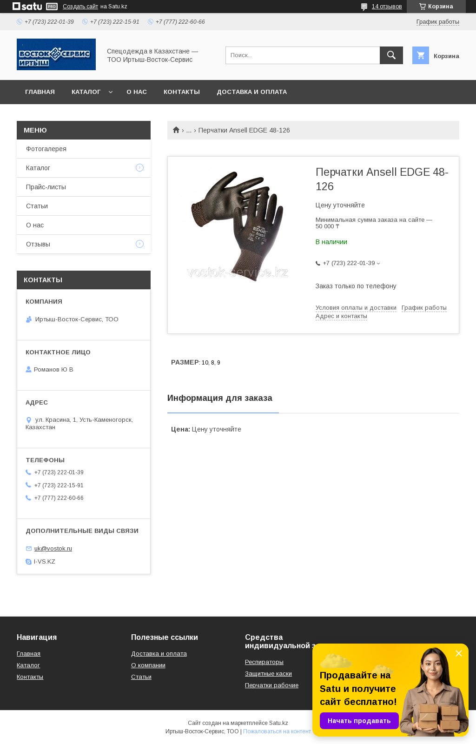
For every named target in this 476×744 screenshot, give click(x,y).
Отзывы (38, 244)
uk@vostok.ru (53, 548)
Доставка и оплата (252, 91)
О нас (136, 91)
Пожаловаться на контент (277, 731)
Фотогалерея (46, 149)
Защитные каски (268, 673)
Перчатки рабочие (271, 685)
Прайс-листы (46, 187)
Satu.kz (278, 723)
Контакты (182, 91)
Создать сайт (80, 6)
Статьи (37, 206)
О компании (148, 665)
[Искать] (391, 55)
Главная (40, 91)
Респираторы (264, 661)
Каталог (86, 91)
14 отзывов (387, 6)
